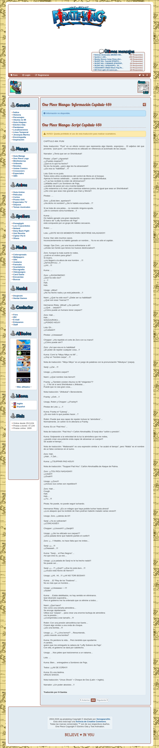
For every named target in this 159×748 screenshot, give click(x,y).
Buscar (16, 279)
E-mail (16, 319)
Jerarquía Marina (21, 135)
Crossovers (19, 171)
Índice (16, 112)
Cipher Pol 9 (19, 236)
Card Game (18, 274)
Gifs (15, 259)
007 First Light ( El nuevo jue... (106, 70)
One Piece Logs (21, 158)
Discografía (19, 269)
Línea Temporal (20, 132)
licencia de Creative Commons (91, 721)
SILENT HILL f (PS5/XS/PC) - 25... (107, 65)
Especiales (18, 173)
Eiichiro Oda (19, 125)
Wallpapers (18, 257)
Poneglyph (18, 223)
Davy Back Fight (21, 231)
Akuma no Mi (19, 120)
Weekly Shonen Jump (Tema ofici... (108, 59)
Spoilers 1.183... (100, 57)
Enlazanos (18, 322)
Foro (15, 75)
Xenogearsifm (103, 719)
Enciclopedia (19, 137)
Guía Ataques (19, 122)
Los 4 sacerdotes (21, 226)
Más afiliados (23, 387)
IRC (15, 317)
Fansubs (17, 264)
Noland (16, 228)
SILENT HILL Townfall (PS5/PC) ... (107, 61)
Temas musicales (21, 207)
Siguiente (101, 700)
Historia (17, 115)
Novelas (17, 166)
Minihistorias (19, 161)
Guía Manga (19, 156)
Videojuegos (19, 272)
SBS (15, 176)
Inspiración (18, 140)
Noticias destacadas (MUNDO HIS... (108, 55)
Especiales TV (20, 202)
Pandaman (18, 127)
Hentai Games (20, 298)
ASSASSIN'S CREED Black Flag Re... (108, 68)
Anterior (86, 700)
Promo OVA (19, 199)
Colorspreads (20, 254)
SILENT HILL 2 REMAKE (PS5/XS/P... (108, 63)
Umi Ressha (19, 233)
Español (21, 406)
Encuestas (18, 277)
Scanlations (19, 267)
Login (27, 75)
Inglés (20, 403)
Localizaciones (20, 130)
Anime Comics (20, 168)
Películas (17, 194)
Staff (15, 324)
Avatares (17, 262)
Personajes (18, 117)
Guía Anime (19, 192)
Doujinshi (18, 296)
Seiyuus (17, 204)
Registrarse (43, 75)
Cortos (16, 197)
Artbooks (17, 163)
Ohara (16, 238)
